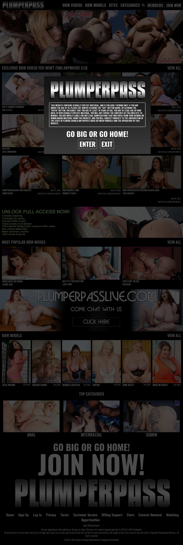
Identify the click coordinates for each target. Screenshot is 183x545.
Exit (107, 144)
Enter (87, 144)
